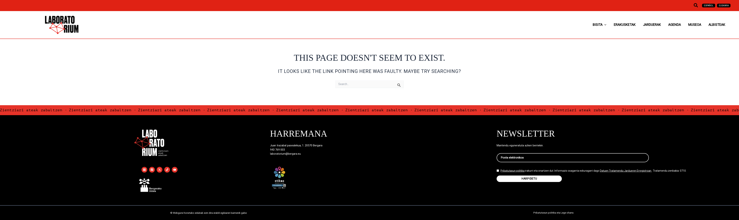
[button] (696, 5)
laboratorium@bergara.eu (285, 153)
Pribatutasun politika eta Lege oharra (553, 212)
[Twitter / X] (159, 170)
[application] (627, 25)
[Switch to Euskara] (724, 5)
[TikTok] (167, 170)
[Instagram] (144, 170)
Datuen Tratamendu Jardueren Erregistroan (626, 172)
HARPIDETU (529, 180)
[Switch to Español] (708, 5)
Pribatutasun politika (512, 172)
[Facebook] (152, 170)
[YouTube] (175, 170)
